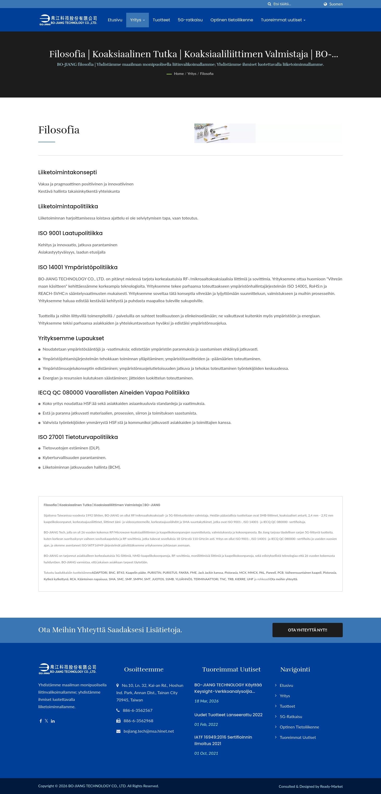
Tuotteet (162, 20)
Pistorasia (231, 572)
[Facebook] (41, 721)
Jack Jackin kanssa (210, 572)
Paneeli (271, 572)
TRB (230, 579)
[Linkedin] (53, 721)
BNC (112, 572)
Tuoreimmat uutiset (284, 20)
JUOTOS (158, 579)
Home (179, 73)
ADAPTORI (99, 572)
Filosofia (206, 73)
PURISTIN (154, 572)
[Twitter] (46, 721)
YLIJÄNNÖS (183, 579)
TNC (223, 579)
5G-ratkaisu (191, 20)
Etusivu (116, 20)
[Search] (297, 4)
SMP (128, 579)
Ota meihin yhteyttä (283, 579)
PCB (281, 572)
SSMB (170, 579)
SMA (112, 579)
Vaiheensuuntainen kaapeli (303, 572)
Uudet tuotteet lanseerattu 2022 (228, 714)
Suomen (336, 4)
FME (193, 572)
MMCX (253, 572)
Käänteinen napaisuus (92, 579)
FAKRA (184, 572)
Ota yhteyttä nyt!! (307, 630)
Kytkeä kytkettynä (56, 579)
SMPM (138, 579)
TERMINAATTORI (206, 579)
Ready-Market (331, 786)
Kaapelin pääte (136, 572)
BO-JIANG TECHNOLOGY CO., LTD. (97, 785)
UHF (250, 579)
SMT (147, 579)
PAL (262, 572)
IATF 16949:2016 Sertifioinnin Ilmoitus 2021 (223, 740)
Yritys (138, 20)
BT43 (120, 572)
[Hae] (270, 4)
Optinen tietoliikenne (232, 20)
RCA (73, 579)
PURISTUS (170, 572)
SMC (120, 579)
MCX (242, 572)
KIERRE (240, 579)
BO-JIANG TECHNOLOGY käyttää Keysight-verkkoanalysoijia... (228, 687)
